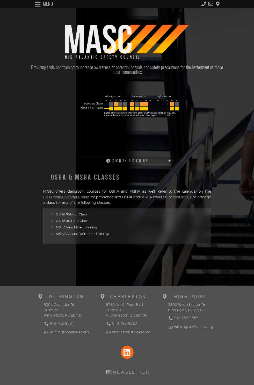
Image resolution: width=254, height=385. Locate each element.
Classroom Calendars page (66, 196)
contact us (182, 196)
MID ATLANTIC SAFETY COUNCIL (103, 57)
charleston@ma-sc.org (128, 332)
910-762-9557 (59, 323)
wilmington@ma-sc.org (66, 332)
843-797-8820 (121, 323)
